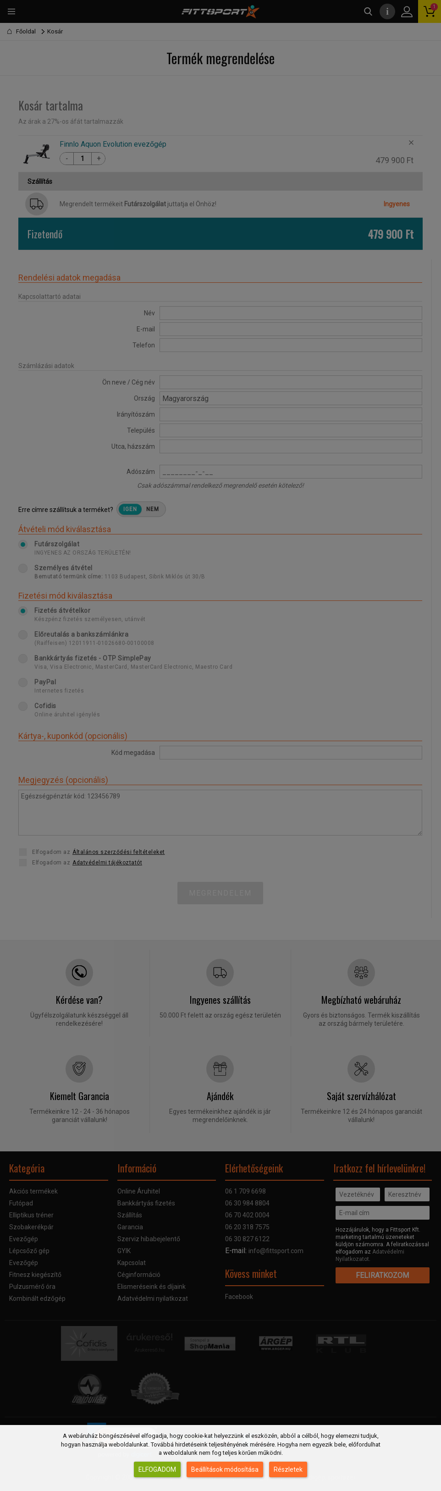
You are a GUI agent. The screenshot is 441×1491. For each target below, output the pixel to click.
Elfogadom (157, 1469)
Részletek (288, 1469)
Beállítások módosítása (225, 1469)
